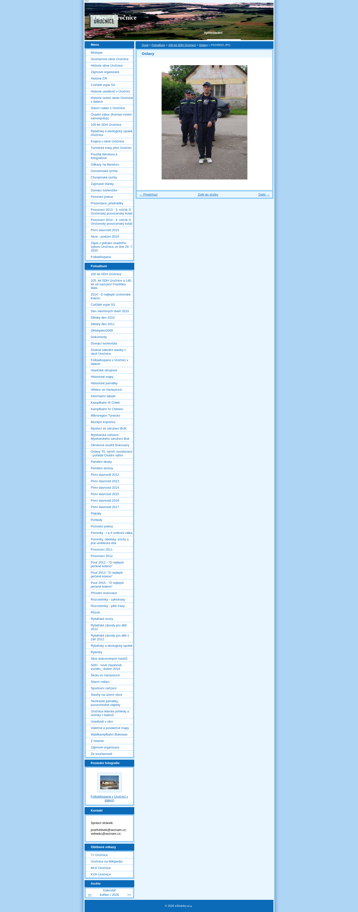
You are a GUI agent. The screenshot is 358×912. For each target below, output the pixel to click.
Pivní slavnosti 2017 (105, 507)
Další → (264, 194)
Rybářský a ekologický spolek (112, 646)
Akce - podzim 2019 (105, 236)
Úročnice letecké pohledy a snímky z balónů (110, 713)
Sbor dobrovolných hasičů (109, 658)
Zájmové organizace (105, 72)
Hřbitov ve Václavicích (106, 389)
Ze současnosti (101, 754)
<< (89, 895)
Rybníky (96, 652)
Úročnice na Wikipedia (106, 861)
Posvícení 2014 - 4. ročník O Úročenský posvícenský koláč (112, 221)
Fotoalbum (158, 44)
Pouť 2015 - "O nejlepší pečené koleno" (107, 584)
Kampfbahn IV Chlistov (107, 409)
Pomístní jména (102, 197)
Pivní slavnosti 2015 (105, 230)
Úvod (145, 44)
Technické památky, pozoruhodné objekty (105, 703)
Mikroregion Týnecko (105, 415)
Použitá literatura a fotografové (104, 156)
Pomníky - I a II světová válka (111, 533)
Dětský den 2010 (103, 317)
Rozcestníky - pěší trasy (108, 606)
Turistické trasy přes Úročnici (111, 148)
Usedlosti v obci (102, 721)
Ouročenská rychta (104, 171)
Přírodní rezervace (104, 593)
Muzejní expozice (103, 422)
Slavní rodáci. (100, 682)
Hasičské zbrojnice (104, 370)
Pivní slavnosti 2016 (105, 500)
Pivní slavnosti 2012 (105, 475)
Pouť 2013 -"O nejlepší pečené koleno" (107, 574)
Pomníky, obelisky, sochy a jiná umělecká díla (110, 541)
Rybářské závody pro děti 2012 (109, 627)
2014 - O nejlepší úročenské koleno (111, 296)
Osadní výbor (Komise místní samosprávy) (111, 116)
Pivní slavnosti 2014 (105, 487)
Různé (95, 612)
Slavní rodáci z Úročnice (108, 108)
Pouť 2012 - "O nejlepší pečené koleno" (107, 564)
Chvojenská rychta (104, 177)
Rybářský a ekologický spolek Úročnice (112, 133)
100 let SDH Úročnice (182, 44)
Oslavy (203, 44)
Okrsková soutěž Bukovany (110, 445)
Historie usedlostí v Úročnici (110, 91)
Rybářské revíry (102, 619)
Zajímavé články (102, 184)
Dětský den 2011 (103, 324)
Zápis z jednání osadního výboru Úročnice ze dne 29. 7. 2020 (112, 246)
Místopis (97, 52)
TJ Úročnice (99, 855)
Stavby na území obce (106, 694)
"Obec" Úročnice (113, 17)
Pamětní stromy (102, 468)
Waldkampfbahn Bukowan (109, 734)
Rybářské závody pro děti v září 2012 (110, 637)
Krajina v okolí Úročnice (107, 141)
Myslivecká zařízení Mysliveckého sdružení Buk (110, 436)
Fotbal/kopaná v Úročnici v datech (109, 362)
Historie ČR (99, 78)
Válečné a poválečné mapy (110, 728)
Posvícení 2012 (102, 556)
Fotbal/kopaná (101, 257)
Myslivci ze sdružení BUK (109, 428)
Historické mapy (102, 377)
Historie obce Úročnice (107, 65)
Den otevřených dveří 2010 (110, 311)
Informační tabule (103, 396)
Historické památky (104, 383)
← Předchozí (148, 194)
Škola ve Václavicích (105, 675)
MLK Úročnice (101, 868)
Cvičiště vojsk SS (103, 85)
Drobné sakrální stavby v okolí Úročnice (108, 351)
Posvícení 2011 (102, 549)
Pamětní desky (101, 462)
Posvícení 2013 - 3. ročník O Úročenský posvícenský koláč (112, 211)
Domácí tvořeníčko (104, 190)
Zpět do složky (208, 194)
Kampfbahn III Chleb (105, 402)
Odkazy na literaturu (105, 164)
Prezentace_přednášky (107, 203)
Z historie (97, 741)
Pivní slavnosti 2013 (105, 481)
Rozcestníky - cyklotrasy (108, 599)
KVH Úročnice (101, 874)
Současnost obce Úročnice (110, 59)
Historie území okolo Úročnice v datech (112, 99)
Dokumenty (99, 337)
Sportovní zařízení (104, 688)
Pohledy (96, 520)
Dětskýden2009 (102, 330)
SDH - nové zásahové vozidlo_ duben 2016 (106, 667)
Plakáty (96, 513)
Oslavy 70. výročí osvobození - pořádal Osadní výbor (111, 453)
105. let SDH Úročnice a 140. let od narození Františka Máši (111, 284)
